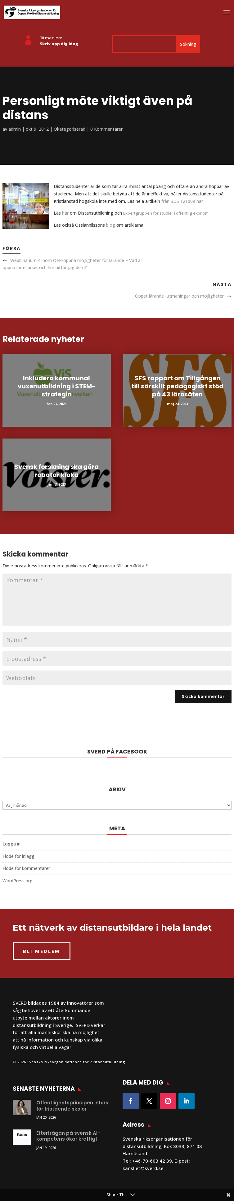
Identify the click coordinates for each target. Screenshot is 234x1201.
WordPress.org (17, 881)
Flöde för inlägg (18, 856)
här (65, 213)
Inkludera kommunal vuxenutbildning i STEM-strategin (57, 386)
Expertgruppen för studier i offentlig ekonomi (166, 213)
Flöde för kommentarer (26, 868)
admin (14, 129)
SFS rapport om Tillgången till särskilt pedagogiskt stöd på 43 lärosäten (177, 386)
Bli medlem (51, 38)
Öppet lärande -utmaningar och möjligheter (179, 296)
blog (110, 225)
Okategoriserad (69, 129)
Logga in (11, 844)
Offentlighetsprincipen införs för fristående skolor (72, 1105)
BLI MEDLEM (41, 951)
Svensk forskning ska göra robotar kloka (56, 470)
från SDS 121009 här (182, 201)
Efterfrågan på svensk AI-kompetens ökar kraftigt (68, 1136)
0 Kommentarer (106, 129)
